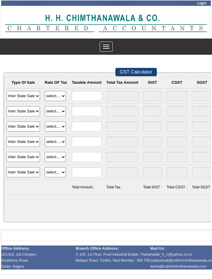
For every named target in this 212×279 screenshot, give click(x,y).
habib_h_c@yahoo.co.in (171, 254)
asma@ (178, 266)
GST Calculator (136, 71)
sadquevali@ (161, 260)
